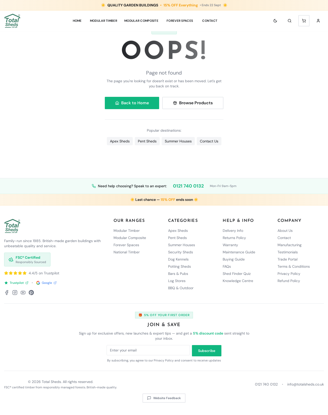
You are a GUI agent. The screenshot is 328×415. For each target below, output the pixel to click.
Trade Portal (288, 259)
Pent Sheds (147, 141)
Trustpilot (16, 283)
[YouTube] (23, 292)
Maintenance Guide (239, 252)
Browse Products (193, 103)
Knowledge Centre (238, 280)
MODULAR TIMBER (103, 21)
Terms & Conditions (294, 266)
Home (77, 21)
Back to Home (132, 103)
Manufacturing (290, 245)
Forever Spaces (180, 21)
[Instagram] (14, 292)
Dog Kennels (178, 259)
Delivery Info (233, 230)
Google (46, 283)
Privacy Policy (289, 273)
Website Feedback (164, 398)
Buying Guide (234, 259)
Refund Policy (289, 280)
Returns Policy (234, 237)
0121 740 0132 (188, 186)
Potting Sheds (179, 266)
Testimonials (288, 252)
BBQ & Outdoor (180, 288)
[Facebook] (6, 292)
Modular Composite (130, 237)
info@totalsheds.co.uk (305, 384)
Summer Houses (178, 141)
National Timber (127, 252)
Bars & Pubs (178, 273)
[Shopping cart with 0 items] (304, 20)
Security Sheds (180, 252)
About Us (285, 230)
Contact (209, 21)
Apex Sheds (120, 141)
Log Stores (177, 280)
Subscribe (206, 350)
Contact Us (209, 141)
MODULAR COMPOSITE (141, 21)
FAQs (227, 266)
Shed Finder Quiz (237, 273)
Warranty (230, 245)
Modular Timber (127, 230)
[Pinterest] (31, 292)
